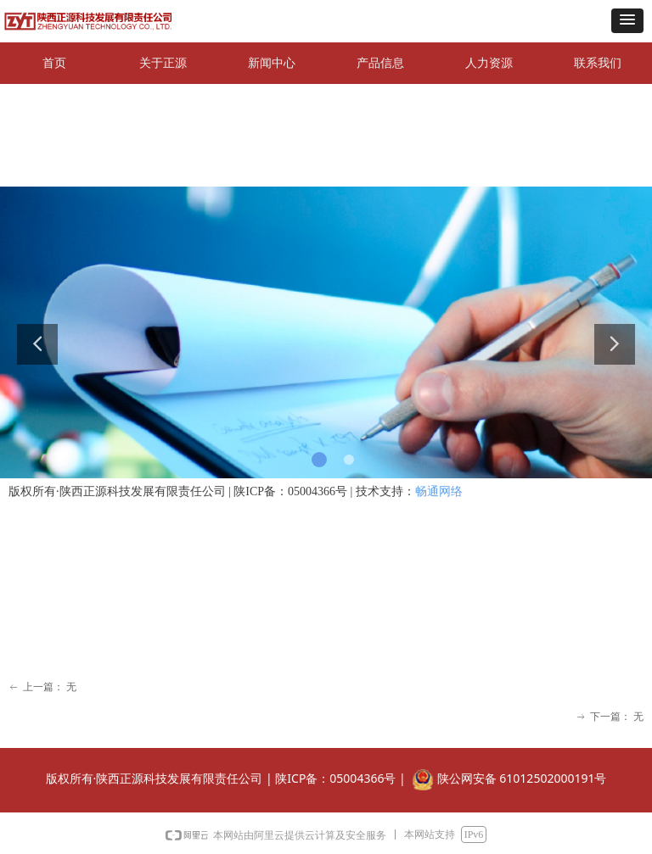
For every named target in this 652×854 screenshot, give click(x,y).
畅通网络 (439, 491)
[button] (627, 20)
